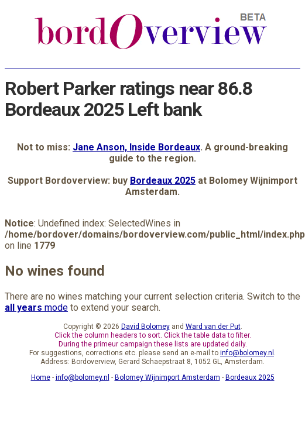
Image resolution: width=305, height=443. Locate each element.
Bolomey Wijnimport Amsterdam (167, 377)
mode (36, 307)
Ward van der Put (213, 326)
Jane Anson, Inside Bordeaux (136, 147)
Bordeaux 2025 (163, 180)
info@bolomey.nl (247, 353)
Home (40, 377)
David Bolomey (145, 326)
